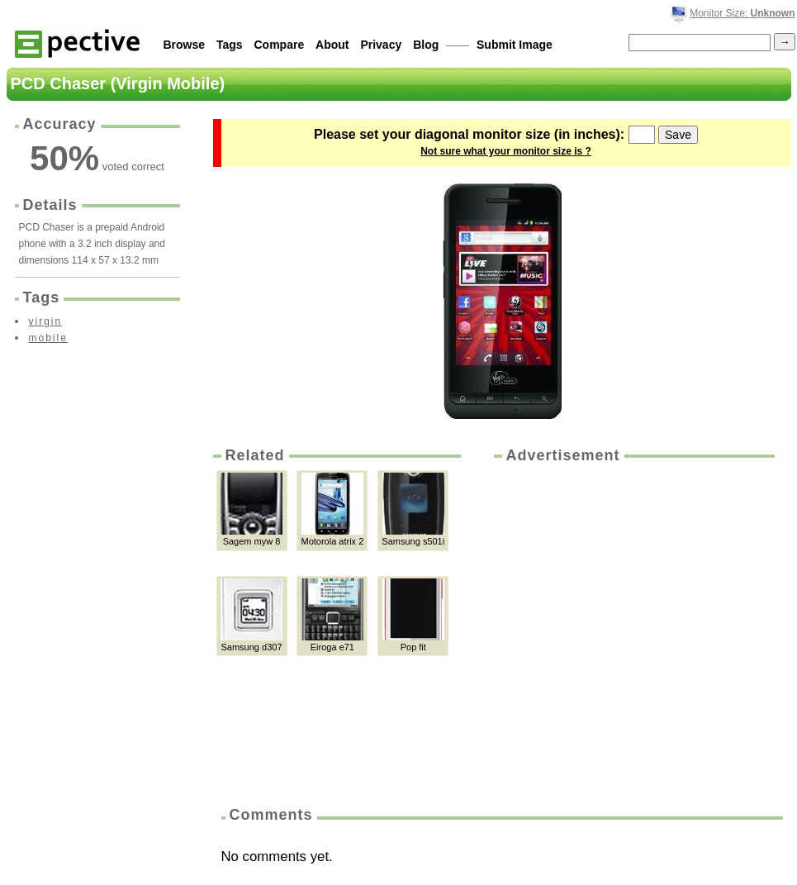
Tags (229, 44)
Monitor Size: (742, 13)
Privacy (380, 44)
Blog (426, 44)
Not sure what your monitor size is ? (505, 151)
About (332, 44)
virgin (46, 321)
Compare (279, 44)
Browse (185, 44)
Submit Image (515, 44)
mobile (48, 338)
